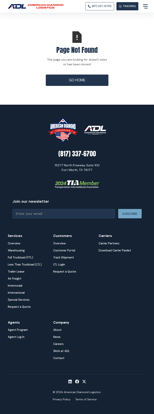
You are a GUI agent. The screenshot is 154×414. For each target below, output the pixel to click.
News (56, 337)
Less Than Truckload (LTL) (25, 264)
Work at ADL (61, 351)
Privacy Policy (61, 399)
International (16, 292)
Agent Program (18, 330)
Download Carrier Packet (115, 250)
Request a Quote (19, 307)
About (57, 330)
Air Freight (14, 278)
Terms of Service (86, 399)
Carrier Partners (109, 243)
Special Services (19, 300)
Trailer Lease (16, 271)
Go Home (77, 80)
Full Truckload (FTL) (20, 257)
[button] (142, 6)
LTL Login (59, 264)
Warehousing (16, 250)
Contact (58, 358)
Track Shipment (63, 257)
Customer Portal (64, 250)
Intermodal (15, 285)
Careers (58, 344)
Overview (14, 243)
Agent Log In (16, 337)
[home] (37, 6)
